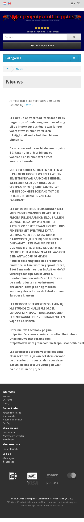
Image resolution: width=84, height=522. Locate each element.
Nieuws (19, 69)
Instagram (9, 458)
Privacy (6, 403)
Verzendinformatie (12, 412)
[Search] (74, 37)
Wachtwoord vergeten (13, 436)
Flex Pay (6, 423)
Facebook (8, 461)
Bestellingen (9, 439)
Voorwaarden (9, 416)
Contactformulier (11, 449)
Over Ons (7, 399)
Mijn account (9, 432)
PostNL (28, 105)
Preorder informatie (12, 419)
